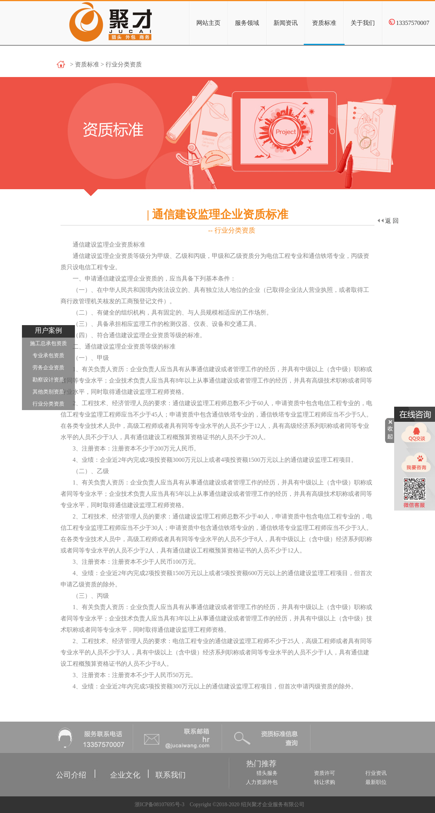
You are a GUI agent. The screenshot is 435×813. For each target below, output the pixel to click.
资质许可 (324, 773)
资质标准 (324, 23)
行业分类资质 (48, 404)
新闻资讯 (285, 23)
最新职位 (376, 782)
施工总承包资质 (48, 343)
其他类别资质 (48, 392)
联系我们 (163, 766)
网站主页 (208, 23)
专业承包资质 (48, 355)
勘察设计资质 (48, 380)
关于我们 (363, 23)
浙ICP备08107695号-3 (158, 804)
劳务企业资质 (48, 367)
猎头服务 (267, 773)
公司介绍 (58, 766)
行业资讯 (376, 773)
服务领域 (247, 23)
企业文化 (113, 766)
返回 (388, 221)
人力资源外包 (262, 782)
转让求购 (324, 782)
